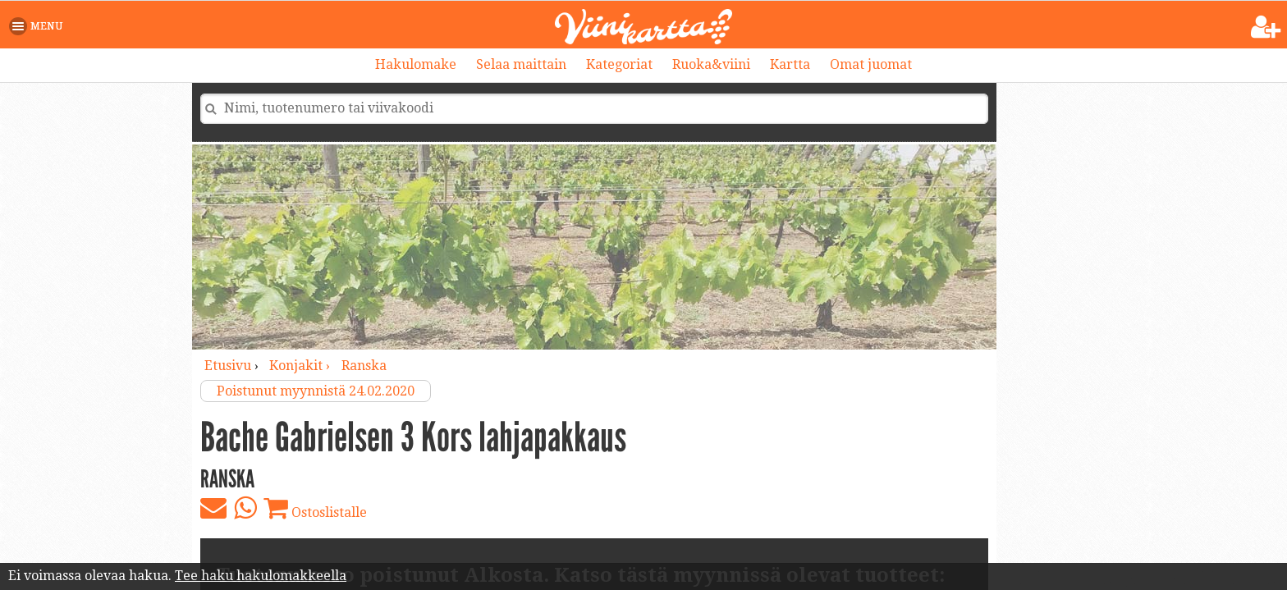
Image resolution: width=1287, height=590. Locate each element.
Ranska (364, 365)
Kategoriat (619, 64)
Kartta (790, 64)
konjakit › (301, 365)
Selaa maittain (521, 64)
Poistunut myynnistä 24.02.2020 (315, 391)
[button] (39, 26)
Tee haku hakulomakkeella (260, 575)
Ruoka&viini (711, 64)
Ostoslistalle (315, 508)
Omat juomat (871, 64)
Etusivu (227, 365)
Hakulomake (415, 64)
